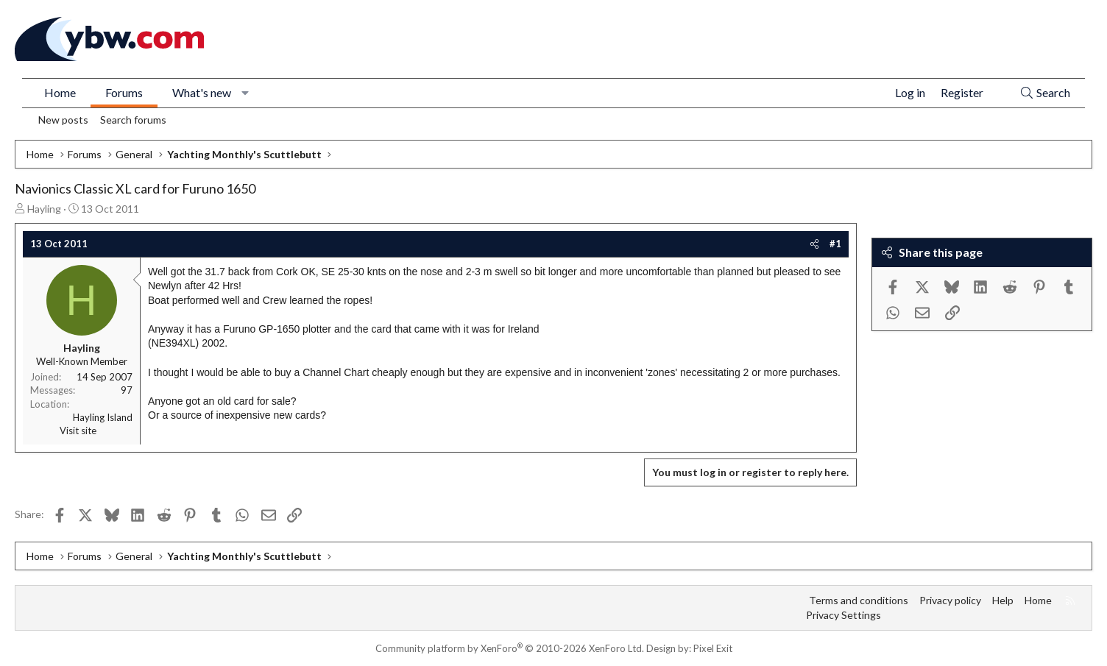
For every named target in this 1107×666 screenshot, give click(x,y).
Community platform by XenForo (509, 648)
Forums (124, 92)
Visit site (78, 430)
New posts (63, 119)
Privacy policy (950, 600)
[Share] (814, 243)
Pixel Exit (712, 648)
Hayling (44, 208)
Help (1003, 600)
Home (60, 92)
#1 (835, 243)
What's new (201, 92)
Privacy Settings (843, 615)
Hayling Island (102, 417)
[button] (245, 93)
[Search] (1045, 93)
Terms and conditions (858, 600)
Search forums (133, 119)
